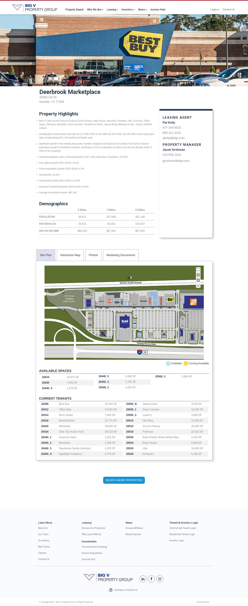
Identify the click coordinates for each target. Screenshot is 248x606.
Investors (128, 9)
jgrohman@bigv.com (176, 160)
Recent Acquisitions (92, 553)
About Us (43, 528)
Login (215, 9)
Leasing (112, 9)
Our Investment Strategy (94, 547)
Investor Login (176, 540)
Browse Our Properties (93, 528)
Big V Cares (44, 546)
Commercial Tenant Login (182, 528)
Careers (42, 553)
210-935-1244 (172, 154)
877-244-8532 (172, 127)
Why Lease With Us (91, 534)
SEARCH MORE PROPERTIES (123, 480)
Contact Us (228, 9)
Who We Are (95, 9)
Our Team (43, 534)
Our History (44, 540)
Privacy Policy (203, 602)
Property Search (74, 9)
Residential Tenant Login (182, 534)
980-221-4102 (172, 133)
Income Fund (157, 9)
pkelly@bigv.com (174, 138)
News (142, 9)
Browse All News (134, 528)
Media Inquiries (133, 534)
